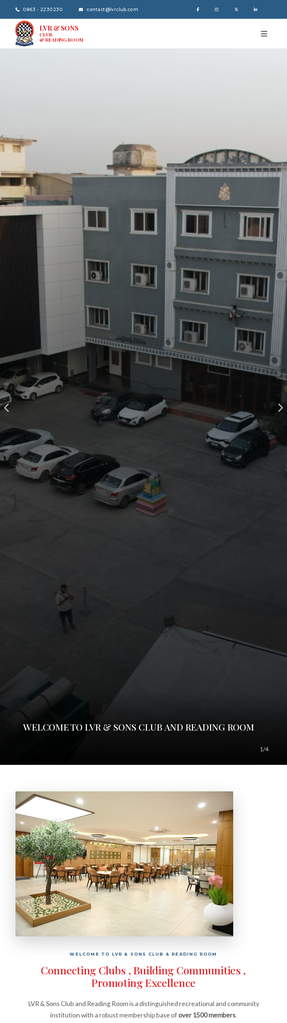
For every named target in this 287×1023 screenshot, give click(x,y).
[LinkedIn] (257, 9)
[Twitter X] (237, 9)
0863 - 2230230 (39, 9)
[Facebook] (199, 9)
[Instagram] (218, 9)
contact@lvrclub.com (108, 9)
